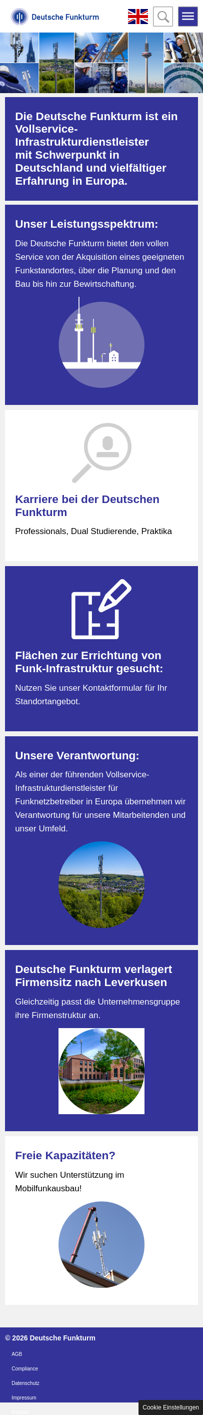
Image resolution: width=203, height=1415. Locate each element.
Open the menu (188, 17)
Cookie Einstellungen (170, 1407)
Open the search (163, 17)
